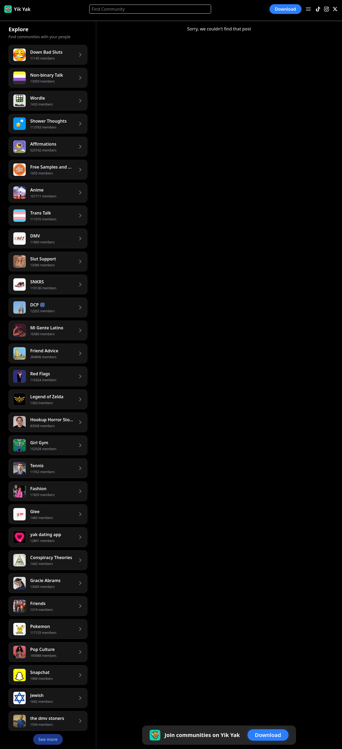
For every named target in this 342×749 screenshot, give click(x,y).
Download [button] (285, 9)
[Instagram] (326, 9)
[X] (335, 9)
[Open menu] (308, 9)
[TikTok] (318, 9)
